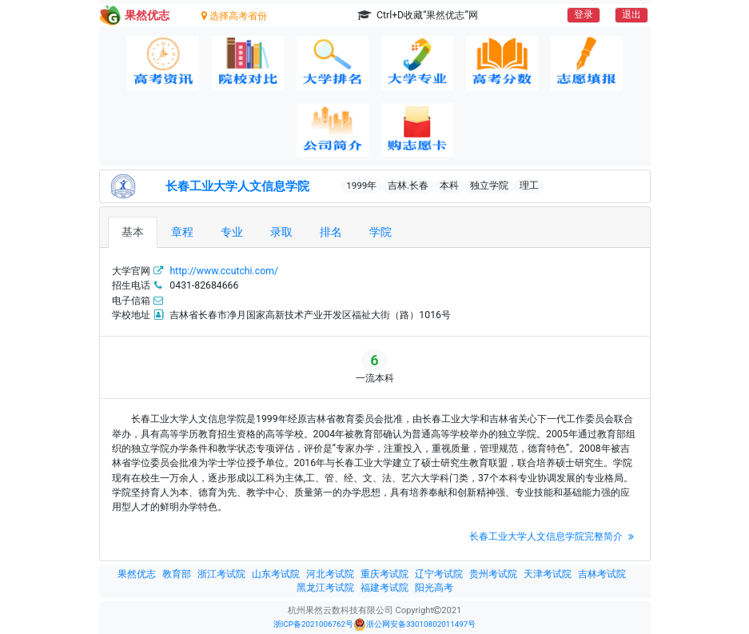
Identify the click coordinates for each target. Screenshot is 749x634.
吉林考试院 (602, 574)
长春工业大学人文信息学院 (237, 186)
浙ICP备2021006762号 (313, 624)
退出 (631, 14)
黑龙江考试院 (325, 587)
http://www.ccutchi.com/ (223, 271)
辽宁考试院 (439, 574)
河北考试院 (330, 574)
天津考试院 (548, 574)
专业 (232, 231)
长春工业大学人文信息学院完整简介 (553, 536)
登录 (583, 14)
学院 (380, 231)
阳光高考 (434, 587)
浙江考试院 (221, 574)
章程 (182, 231)
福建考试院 (384, 587)
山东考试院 (276, 574)
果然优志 (137, 574)
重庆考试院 (384, 574)
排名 (331, 231)
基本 (133, 231)
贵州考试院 (493, 574)
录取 (281, 231)
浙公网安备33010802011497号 (414, 624)
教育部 (176, 574)
